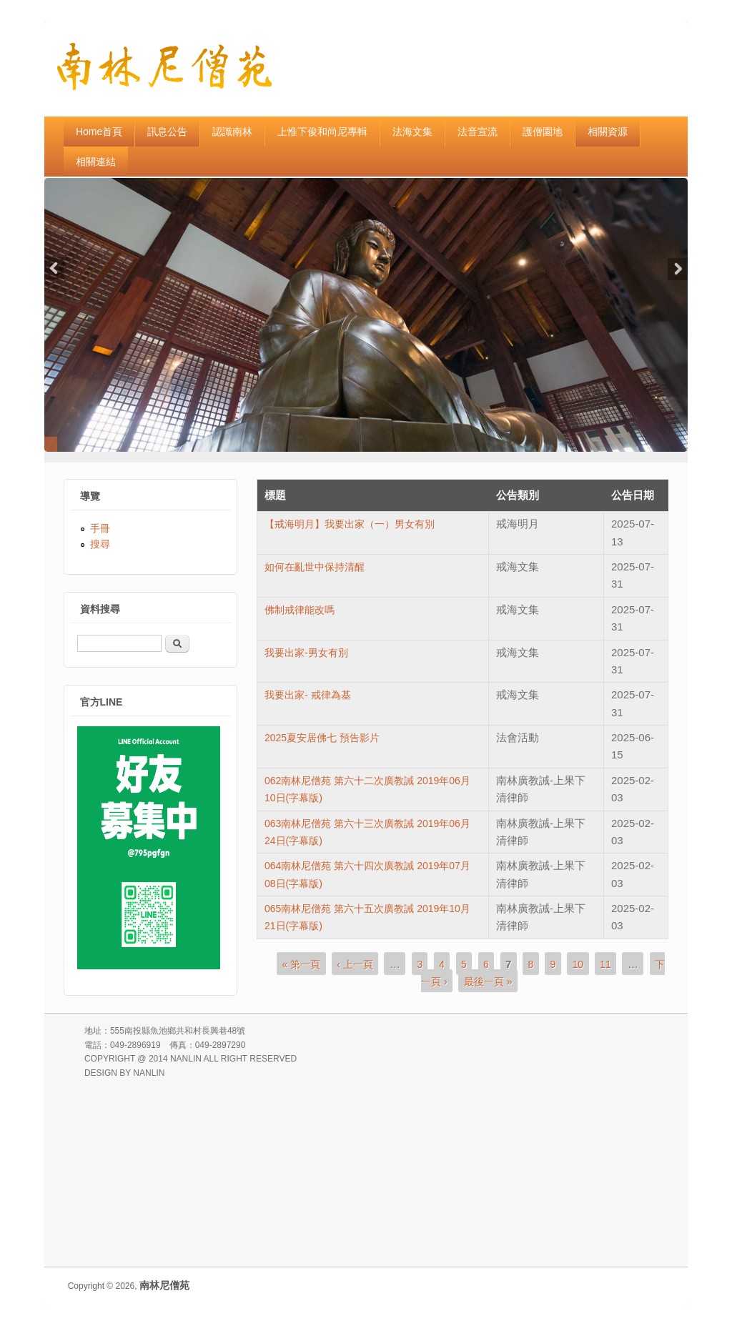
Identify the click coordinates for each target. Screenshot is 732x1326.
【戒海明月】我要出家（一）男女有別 (349, 524)
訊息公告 (167, 131)
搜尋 (100, 544)
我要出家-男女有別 (306, 652)
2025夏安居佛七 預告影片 (322, 737)
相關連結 (96, 161)
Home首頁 (99, 131)
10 (577, 963)
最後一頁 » (488, 981)
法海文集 (412, 131)
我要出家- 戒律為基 (307, 695)
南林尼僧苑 (164, 1285)
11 (605, 963)
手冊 (100, 528)
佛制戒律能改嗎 (299, 609)
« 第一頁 (301, 963)
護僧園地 (543, 131)
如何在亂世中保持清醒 (314, 567)
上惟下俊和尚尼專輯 (322, 131)
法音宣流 (478, 131)
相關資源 (608, 131)
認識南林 (232, 131)
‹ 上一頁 (355, 963)
